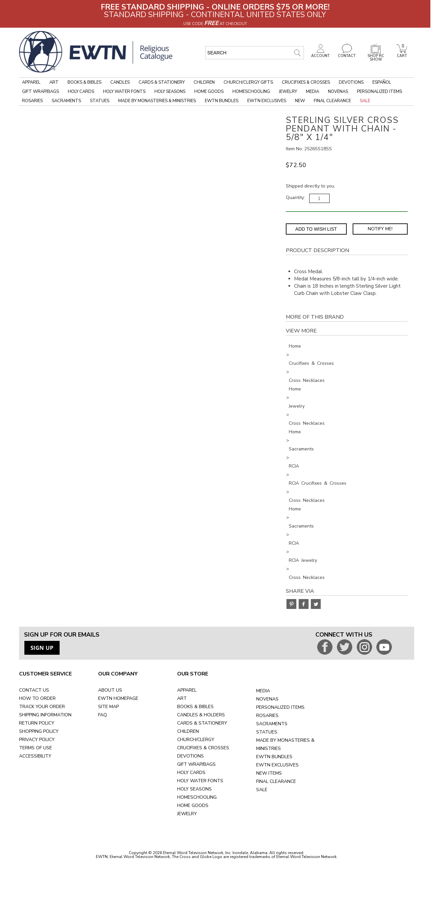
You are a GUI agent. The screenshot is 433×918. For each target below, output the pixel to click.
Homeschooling (251, 92)
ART (182, 698)
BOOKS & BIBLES (195, 706)
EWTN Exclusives (266, 101)
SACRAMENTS (271, 724)
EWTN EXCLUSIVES (277, 765)
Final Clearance (332, 101)
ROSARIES (267, 715)
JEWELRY (187, 814)
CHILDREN (188, 731)
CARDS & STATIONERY (202, 723)
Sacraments (66, 101)
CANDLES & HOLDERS (201, 715)
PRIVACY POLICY (37, 739)
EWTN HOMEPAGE (118, 698)
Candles (120, 82)
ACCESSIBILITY (35, 756)
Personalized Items (379, 92)
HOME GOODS (192, 805)
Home (295, 346)
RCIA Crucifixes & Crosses (317, 483)
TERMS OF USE (35, 748)
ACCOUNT (320, 54)
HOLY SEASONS (194, 789)
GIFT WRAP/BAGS (196, 764)
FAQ (102, 715)
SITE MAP (108, 706)
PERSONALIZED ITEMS (280, 707)
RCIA (294, 466)
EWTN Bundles (221, 101)
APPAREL (187, 690)
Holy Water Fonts (124, 92)
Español (381, 82)
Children (204, 82)
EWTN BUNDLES (274, 757)
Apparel (31, 82)
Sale (365, 101)
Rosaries (32, 101)
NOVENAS (267, 699)
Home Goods (209, 92)
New (300, 101)
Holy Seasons (169, 92)
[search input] (254, 52)
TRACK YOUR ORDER (42, 706)
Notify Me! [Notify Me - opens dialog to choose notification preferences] (380, 229)
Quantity (295, 197)
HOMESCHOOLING (197, 797)
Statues (99, 101)
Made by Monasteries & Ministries (157, 101)
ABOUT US (110, 690)
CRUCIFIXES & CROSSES (203, 748)
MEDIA (263, 691)
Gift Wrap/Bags (40, 92)
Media (312, 92)
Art (54, 82)
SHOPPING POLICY (39, 731)
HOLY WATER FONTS (200, 781)
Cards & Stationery (162, 82)
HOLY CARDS (191, 772)
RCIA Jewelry (303, 560)
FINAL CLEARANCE (276, 781)
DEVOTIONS (190, 756)
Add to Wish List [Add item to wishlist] (316, 229)
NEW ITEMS (269, 773)
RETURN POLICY (36, 723)
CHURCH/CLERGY (195, 739)
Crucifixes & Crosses (306, 82)
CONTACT (347, 54)
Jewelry (288, 92)
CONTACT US (34, 690)
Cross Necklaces (307, 380)
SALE (261, 790)
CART (402, 54)
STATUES (266, 732)
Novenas (338, 92)
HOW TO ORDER (37, 698)
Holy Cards (81, 92)
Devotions (351, 82)
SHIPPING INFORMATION (45, 715)
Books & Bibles (84, 82)
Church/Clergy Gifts (248, 82)
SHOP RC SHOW (375, 56)
